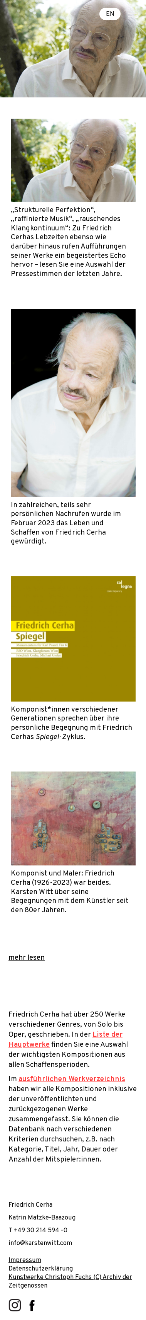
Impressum (24, 1260)
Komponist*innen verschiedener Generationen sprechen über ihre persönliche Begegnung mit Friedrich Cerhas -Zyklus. (71, 723)
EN (110, 14)
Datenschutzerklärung (40, 1269)
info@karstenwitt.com (40, 1243)
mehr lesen (26, 957)
